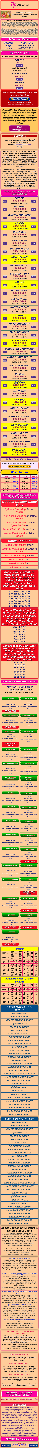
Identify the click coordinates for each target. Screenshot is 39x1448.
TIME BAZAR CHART (19, 1030)
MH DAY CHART (19, 1084)
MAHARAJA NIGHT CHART (19, 1101)
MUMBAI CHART (20, 1060)
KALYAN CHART (19, 1047)
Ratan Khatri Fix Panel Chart (19, 529)
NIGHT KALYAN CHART (19, 1098)
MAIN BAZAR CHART (19, 1114)
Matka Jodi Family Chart (19, 555)
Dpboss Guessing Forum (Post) (19, 510)
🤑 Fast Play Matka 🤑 (19, 99)
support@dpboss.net (22, 144)
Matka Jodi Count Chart (19, 545)
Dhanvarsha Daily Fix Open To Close (19, 550)
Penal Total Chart (19, 563)
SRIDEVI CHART (19, 1013)
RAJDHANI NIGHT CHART (19, 1064)
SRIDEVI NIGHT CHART (19, 1050)
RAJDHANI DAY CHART (19, 1040)
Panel (34, 201)
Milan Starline (19, 472)
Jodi (4, 201)
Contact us (23, 1444)
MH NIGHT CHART (19, 1091)
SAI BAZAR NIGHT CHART (19, 1111)
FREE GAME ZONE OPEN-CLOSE (19, 681)
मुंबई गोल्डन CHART (19, 1087)
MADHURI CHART (19, 1017)
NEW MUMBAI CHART (19, 1104)
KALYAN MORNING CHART (19, 1020)
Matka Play (6, 1445)
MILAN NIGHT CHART (19, 1054)
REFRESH (33, 1445)
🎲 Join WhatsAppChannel (19, 128)
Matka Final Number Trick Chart (19, 534)
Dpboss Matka (7, 1398)
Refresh (19, 65)
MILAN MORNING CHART (19, 1080)
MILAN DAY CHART (19, 1027)
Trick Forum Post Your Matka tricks (19, 517)
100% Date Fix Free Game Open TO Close (19, 524)
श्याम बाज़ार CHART (19, 1094)
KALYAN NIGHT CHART (19, 1057)
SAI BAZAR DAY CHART (19, 1044)
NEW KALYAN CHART (19, 1037)
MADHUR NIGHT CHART (19, 1067)
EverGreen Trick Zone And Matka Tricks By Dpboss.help (19, 496)
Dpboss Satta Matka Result (19, 459)
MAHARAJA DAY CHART (19, 1034)
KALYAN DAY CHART (19, 1070)
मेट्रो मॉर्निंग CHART (19, 1024)
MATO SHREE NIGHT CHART (19, 1077)
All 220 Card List (19, 567)
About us (15, 1444)
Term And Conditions (22, 1445)
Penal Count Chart (19, 559)
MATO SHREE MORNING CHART (19, 1074)
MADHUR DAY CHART (19, 1108)
